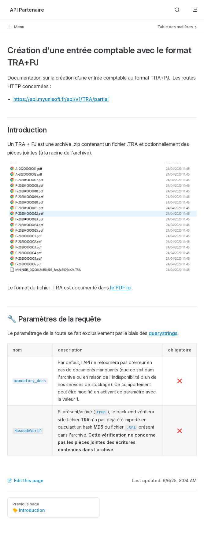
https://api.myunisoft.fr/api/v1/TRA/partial (61, 99)
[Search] (177, 10)
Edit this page (25, 480)
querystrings (163, 333)
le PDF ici (121, 288)
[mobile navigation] (194, 10)
